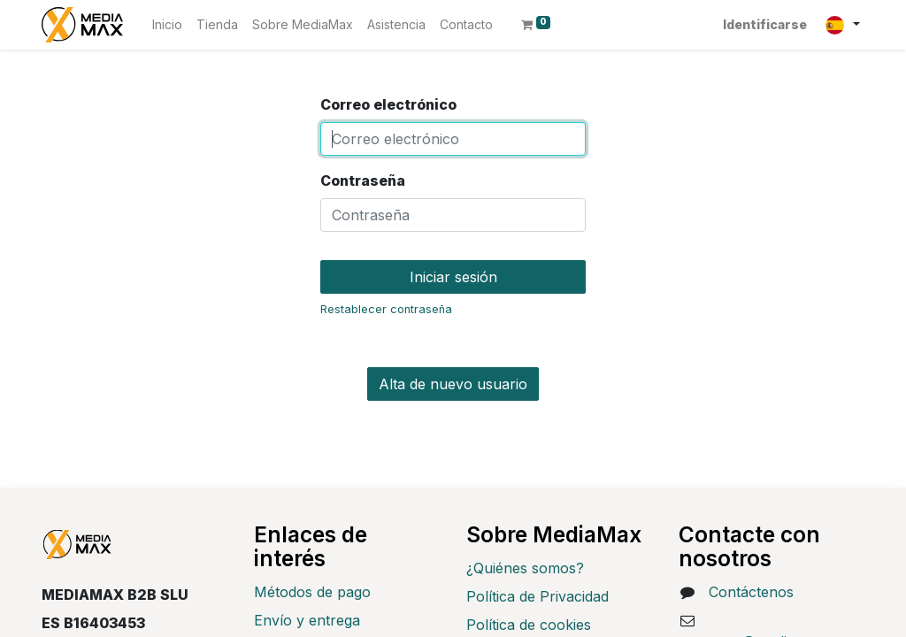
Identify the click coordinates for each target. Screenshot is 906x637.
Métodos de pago (312, 592)
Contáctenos (751, 592)
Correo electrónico (388, 104)
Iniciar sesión (453, 277)
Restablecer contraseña (386, 309)
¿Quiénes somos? (525, 568)
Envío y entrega (307, 620)
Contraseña (362, 180)
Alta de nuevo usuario (453, 384)
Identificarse (765, 24)
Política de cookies (528, 624)
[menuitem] (167, 24)
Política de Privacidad (537, 596)
